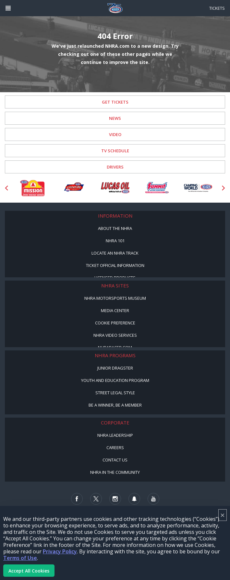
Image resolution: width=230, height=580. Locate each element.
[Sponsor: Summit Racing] (156, 188)
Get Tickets (115, 102)
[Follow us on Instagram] (115, 499)
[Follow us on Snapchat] (134, 499)
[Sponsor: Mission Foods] (32, 188)
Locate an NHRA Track (115, 253)
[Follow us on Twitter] (96, 499)
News (115, 118)
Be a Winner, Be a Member (115, 405)
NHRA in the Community (115, 472)
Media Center (115, 310)
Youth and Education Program (115, 380)
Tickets (217, 8)
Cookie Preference (115, 323)
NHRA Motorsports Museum (115, 298)
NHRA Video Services (115, 335)
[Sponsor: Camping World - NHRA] (198, 188)
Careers (115, 447)
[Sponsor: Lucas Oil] (115, 188)
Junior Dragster (115, 368)
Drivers (115, 167)
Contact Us (115, 460)
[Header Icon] (8, 8)
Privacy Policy (60, 551)
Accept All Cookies (28, 571)
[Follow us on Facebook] (77, 499)
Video (115, 134)
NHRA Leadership (115, 435)
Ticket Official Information (115, 265)
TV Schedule (115, 151)
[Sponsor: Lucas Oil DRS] (73, 188)
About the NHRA (115, 228)
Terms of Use (20, 557)
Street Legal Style (115, 393)
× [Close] (222, 515)
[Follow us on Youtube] (153, 499)
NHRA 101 (115, 241)
